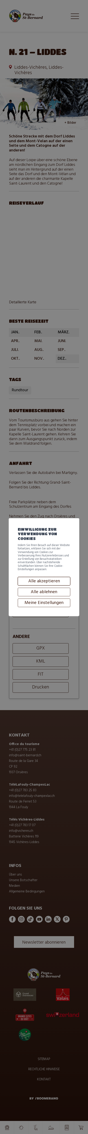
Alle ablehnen (44, 616)
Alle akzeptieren (44, 605)
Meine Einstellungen (44, 627)
